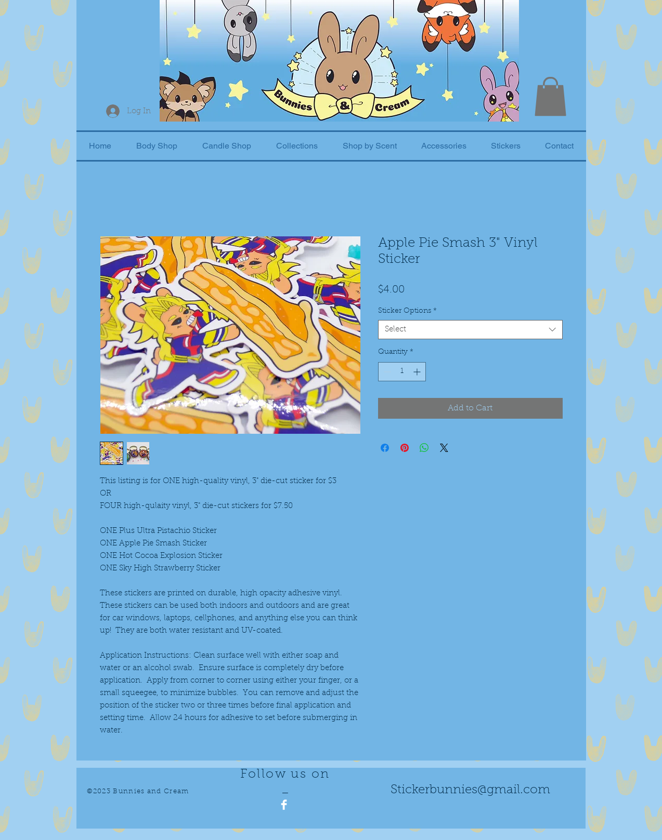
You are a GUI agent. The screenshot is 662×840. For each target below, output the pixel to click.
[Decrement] (386, 372)
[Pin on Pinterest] (404, 448)
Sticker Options (407, 311)
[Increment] (417, 372)
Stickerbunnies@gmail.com (470, 790)
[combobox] (470, 330)
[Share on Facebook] (385, 448)
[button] (550, 96)
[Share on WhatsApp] (424, 448)
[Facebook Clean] (284, 804)
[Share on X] (444, 448)
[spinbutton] (402, 372)
